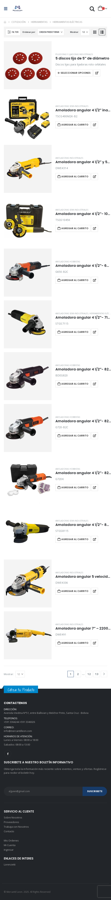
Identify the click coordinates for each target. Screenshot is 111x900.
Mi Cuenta (9, 845)
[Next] (104, 674)
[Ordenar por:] (50, 32)
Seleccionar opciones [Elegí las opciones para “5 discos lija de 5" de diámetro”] (76, 72)
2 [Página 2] (78, 674)
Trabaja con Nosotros (16, 826)
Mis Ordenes (11, 840)
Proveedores (11, 822)
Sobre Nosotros (13, 817)
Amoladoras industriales (69, 158)
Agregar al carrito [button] (74, 124)
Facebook (7, 753)
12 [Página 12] (89, 674)
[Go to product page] (28, 65)
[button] (7, 8)
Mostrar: (74, 32)
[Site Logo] (17, 8)
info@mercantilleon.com (18, 731)
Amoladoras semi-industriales (71, 106)
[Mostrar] (85, 32)
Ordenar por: (29, 32)
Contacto (9, 831)
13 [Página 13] (96, 674)
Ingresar (9, 849)
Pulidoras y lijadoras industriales (74, 54)
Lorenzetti (9, 864)
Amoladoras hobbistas (67, 261)
